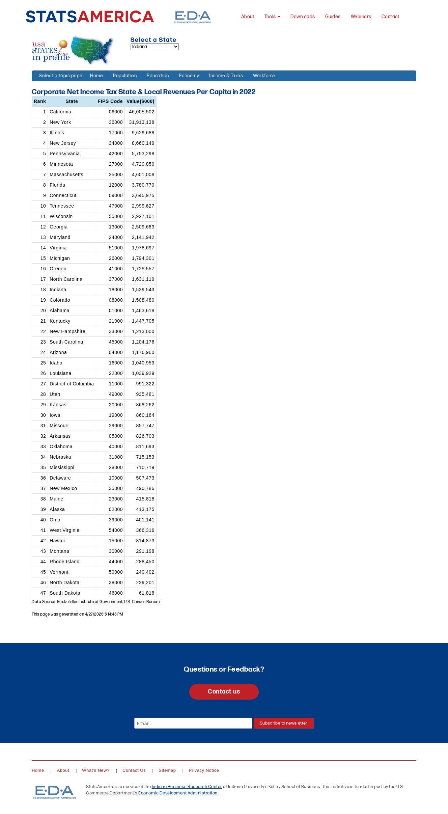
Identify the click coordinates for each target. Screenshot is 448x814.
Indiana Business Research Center (187, 786)
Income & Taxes (226, 76)
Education (158, 76)
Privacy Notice (204, 770)
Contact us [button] (224, 691)
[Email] (193, 723)
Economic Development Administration (178, 793)
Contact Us (134, 770)
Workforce (264, 76)
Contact (391, 17)
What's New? (96, 770)
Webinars (361, 17)
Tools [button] (272, 17)
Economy (189, 76)
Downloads (302, 17)
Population (125, 76)
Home (96, 76)
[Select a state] (155, 46)
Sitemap (167, 770)
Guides (333, 17)
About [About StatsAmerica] (248, 17)
